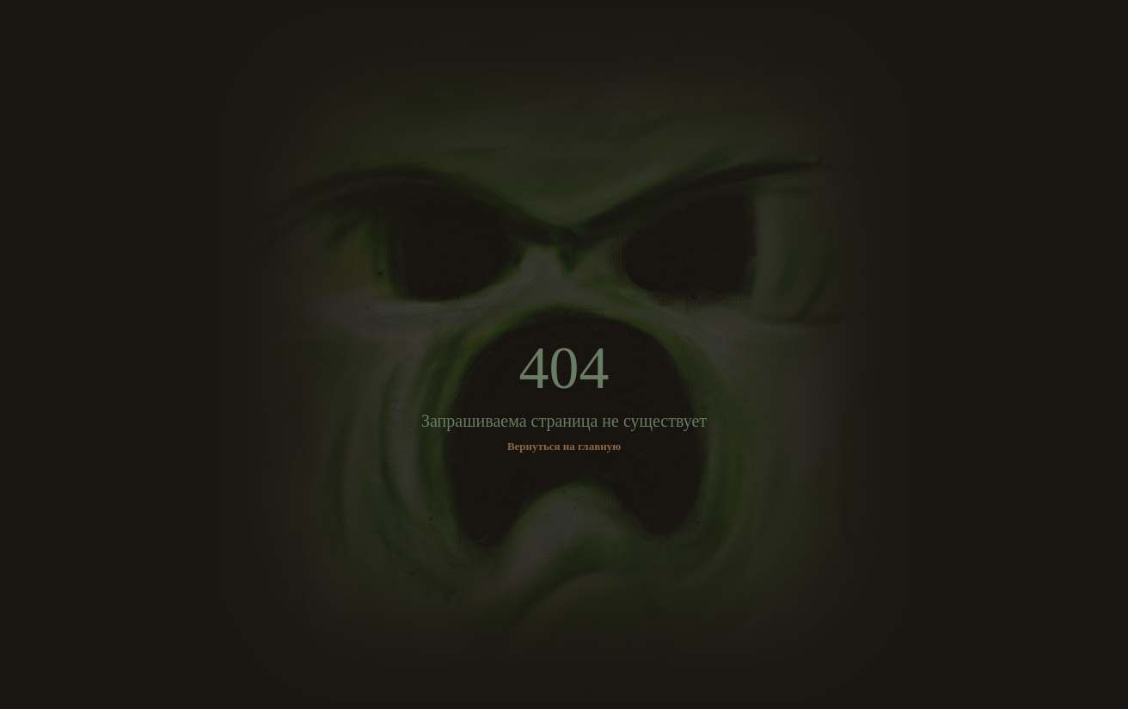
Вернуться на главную (564, 446)
